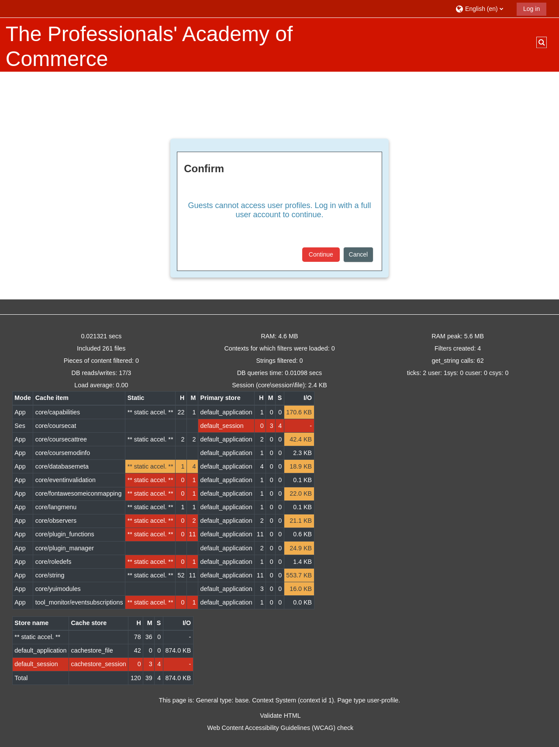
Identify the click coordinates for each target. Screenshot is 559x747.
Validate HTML (280, 715)
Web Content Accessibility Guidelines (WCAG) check (280, 727)
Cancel (358, 254)
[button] (482, 8)
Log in (531, 8)
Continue (321, 254)
